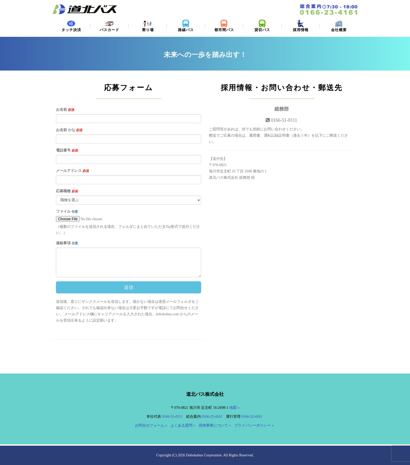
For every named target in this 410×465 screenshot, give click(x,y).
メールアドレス (72, 171)
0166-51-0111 (172, 417)
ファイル (67, 211)
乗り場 (148, 26)
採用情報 (301, 26)
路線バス (186, 26)
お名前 (65, 110)
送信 (128, 287)
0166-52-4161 (251, 417)
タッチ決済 (71, 26)
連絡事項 (67, 243)
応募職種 (67, 191)
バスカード (109, 26)
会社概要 (339, 26)
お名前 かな (69, 130)
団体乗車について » (215, 425)
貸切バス (262, 26)
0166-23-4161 (212, 417)
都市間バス (224, 26)
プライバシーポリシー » (254, 425)
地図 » (234, 408)
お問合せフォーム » (151, 425)
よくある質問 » (182, 425)
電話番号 (67, 150)
